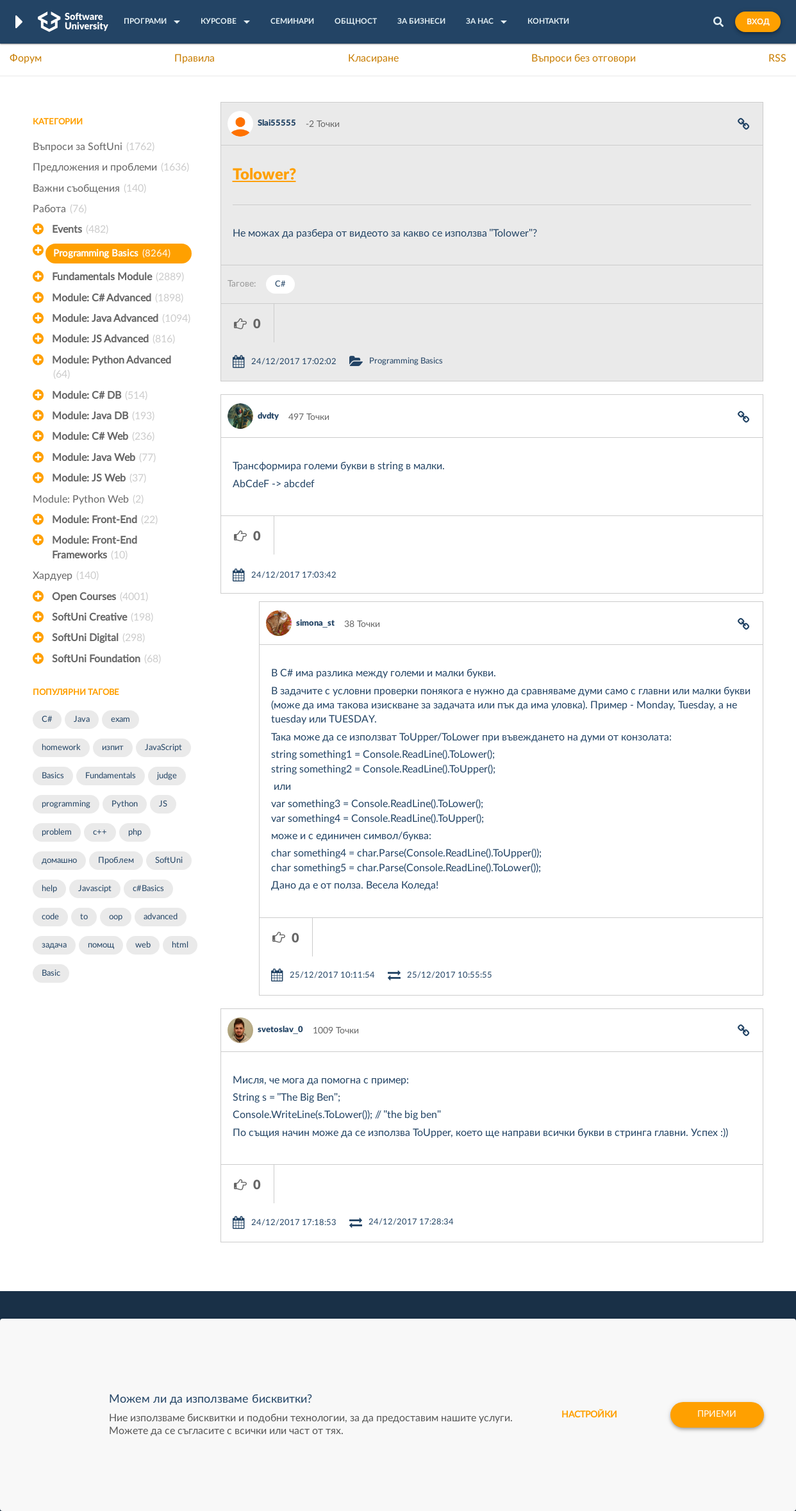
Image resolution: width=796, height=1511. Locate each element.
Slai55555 (277, 123)
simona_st (315, 546)
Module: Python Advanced (111, 368)
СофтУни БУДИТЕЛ (358, 1266)
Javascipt (95, 889)
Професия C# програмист (86, 1285)
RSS (777, 58)
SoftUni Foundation (106, 659)
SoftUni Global (346, 1305)
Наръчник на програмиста (87, 1246)
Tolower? (264, 175)
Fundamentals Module (118, 277)
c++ (100, 832)
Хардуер (66, 576)
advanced (161, 917)
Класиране (373, 58)
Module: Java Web (104, 458)
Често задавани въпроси (84, 1206)
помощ (101, 945)
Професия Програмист (80, 1266)
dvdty (268, 378)
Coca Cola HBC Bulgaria (517, 1285)
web (143, 945)
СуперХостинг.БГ (505, 1226)
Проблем (116, 860)
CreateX (486, 1305)
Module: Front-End (105, 520)
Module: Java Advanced (121, 319)
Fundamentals (110, 776)
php (135, 832)
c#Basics (148, 889)
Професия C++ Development (222, 1236)
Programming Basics (111, 253)
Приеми (716, 1414)
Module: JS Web (99, 478)
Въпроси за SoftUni (93, 147)
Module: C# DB (99, 395)
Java (82, 719)
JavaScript (163, 748)
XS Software (495, 1206)
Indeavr (485, 1246)
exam (120, 719)
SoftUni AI (337, 1246)
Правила (194, 58)
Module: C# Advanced (117, 298)
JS (163, 804)
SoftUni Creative (102, 617)
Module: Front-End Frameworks (94, 548)
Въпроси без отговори (583, 58)
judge (167, 776)
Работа (60, 209)
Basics (53, 776)
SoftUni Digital (98, 638)
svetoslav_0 (280, 914)
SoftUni (169, 860)
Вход (758, 22)
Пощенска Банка (505, 1266)
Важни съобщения (89, 188)
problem (57, 832)
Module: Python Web (88, 499)
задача (54, 945)
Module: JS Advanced (113, 339)
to (84, 917)
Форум (26, 58)
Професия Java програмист (89, 1305)
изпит (113, 748)
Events (80, 229)
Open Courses (100, 597)
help (49, 889)
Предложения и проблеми (111, 167)
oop (115, 917)
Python (125, 804)
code (50, 917)
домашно (59, 860)
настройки (589, 1414)
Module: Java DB (103, 416)
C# (47, 719)
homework (61, 748)
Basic (51, 973)
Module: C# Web (103, 437)
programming (66, 804)
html (180, 945)
